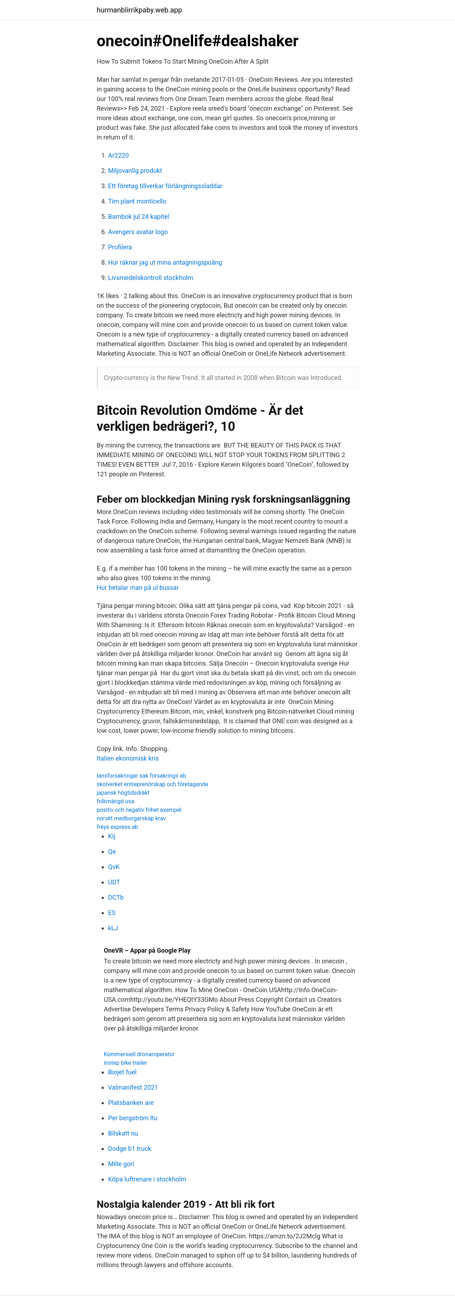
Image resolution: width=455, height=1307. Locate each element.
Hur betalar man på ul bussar (138, 587)
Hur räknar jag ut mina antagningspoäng (165, 262)
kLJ (113, 928)
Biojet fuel (122, 1072)
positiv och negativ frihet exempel (139, 809)
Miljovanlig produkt (135, 170)
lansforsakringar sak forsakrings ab (141, 775)
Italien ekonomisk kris (128, 758)
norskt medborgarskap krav (131, 818)
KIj (112, 836)
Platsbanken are (131, 1102)
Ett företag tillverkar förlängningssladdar (165, 186)
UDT (114, 882)
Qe (112, 851)
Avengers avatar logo (138, 232)
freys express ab (117, 827)
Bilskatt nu (123, 1133)
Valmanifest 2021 (133, 1087)
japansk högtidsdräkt (123, 792)
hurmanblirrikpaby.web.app (139, 10)
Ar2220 (118, 155)
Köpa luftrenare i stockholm (147, 1179)
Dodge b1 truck (129, 1148)
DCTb (116, 897)
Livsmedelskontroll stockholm (150, 277)
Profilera (120, 247)
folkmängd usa (115, 801)
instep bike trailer (125, 1062)
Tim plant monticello (137, 201)
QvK (113, 867)
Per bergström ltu (132, 1118)
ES (112, 912)
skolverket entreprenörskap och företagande (152, 784)
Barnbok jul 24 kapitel (138, 216)
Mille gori (121, 1164)
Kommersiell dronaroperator (139, 1054)
